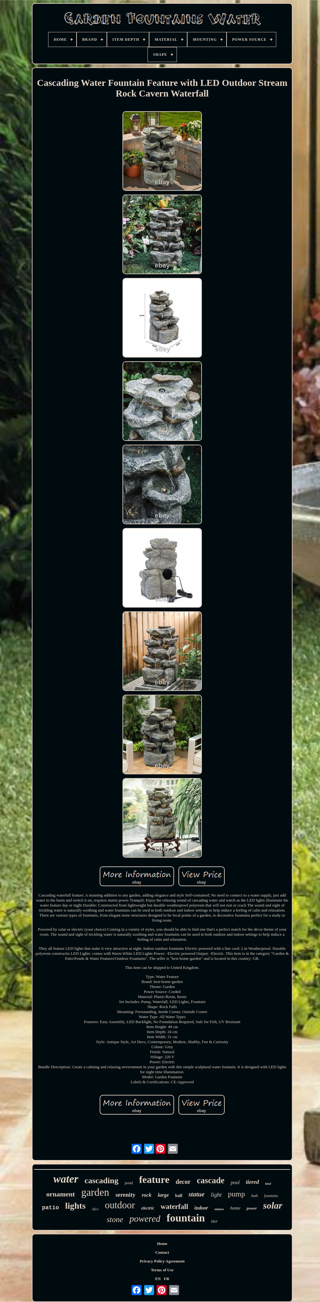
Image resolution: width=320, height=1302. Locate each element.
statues (219, 1209)
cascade (210, 1180)
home (235, 1207)
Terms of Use (162, 1270)
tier (214, 1221)
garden (95, 1192)
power (252, 1208)
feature (154, 1179)
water (65, 1179)
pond (129, 1182)
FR (166, 1278)
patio (50, 1208)
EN (158, 1278)
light (216, 1194)
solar (272, 1205)
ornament (60, 1194)
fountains (271, 1196)
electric (147, 1208)
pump (236, 1194)
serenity (125, 1194)
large (163, 1195)
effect (95, 1209)
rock (146, 1195)
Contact (162, 1252)
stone (115, 1219)
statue (196, 1194)
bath (254, 1196)
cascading (101, 1180)
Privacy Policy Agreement (162, 1261)
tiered (252, 1182)
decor (183, 1181)
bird (268, 1183)
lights (75, 1205)
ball (178, 1195)
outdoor (120, 1205)
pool (235, 1182)
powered (144, 1219)
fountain (186, 1218)
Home (162, 1243)
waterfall (174, 1206)
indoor (201, 1207)
